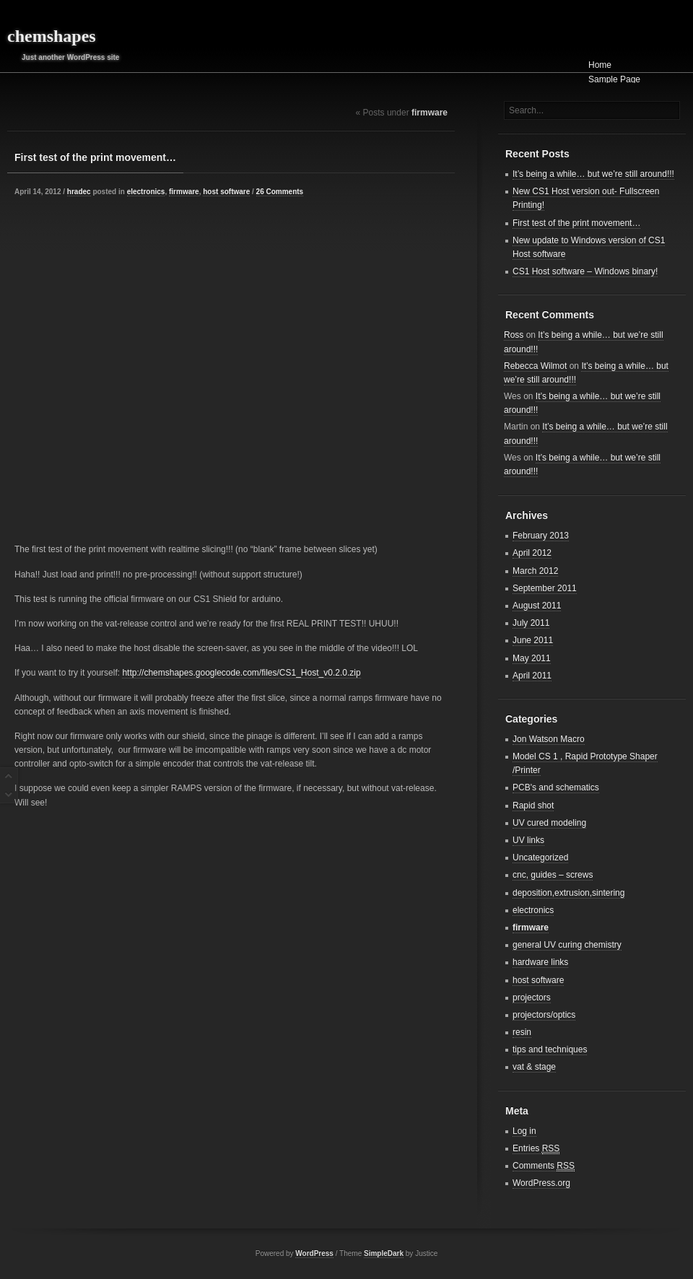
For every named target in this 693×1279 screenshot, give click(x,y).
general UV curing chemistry (567, 945)
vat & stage (534, 1067)
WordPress (314, 1253)
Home (599, 65)
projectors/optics (544, 1015)
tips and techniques (550, 1049)
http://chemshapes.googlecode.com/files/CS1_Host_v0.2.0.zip (241, 673)
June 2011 (533, 640)
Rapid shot (533, 805)
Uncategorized (540, 857)
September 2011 (545, 588)
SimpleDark (384, 1253)
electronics (146, 192)
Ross (513, 335)
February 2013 (541, 536)
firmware (184, 192)
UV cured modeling (549, 823)
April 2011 (532, 676)
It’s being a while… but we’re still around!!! (593, 174)
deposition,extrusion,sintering (568, 893)
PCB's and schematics (556, 787)
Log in (524, 1131)
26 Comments (280, 192)
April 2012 (532, 553)
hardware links (540, 962)
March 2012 (535, 571)
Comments (544, 1166)
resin (522, 1032)
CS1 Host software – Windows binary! (585, 271)
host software (226, 192)
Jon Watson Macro (549, 739)
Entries (536, 1148)
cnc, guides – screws (553, 875)
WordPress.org (541, 1183)
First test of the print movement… (95, 157)
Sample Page (614, 79)
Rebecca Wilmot (535, 366)
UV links (528, 840)
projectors (532, 997)
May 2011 (532, 658)
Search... (526, 110)
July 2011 (531, 623)
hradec (79, 192)
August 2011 (537, 606)
